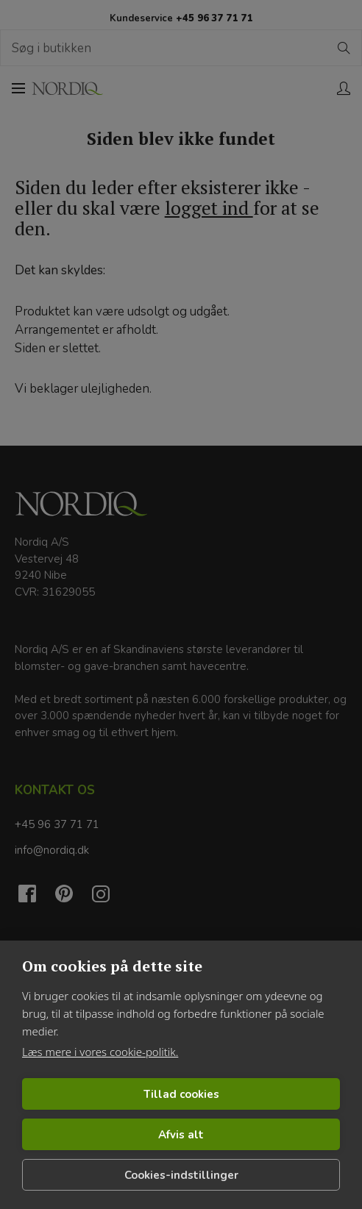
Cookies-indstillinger (181, 1175)
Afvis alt (181, 1134)
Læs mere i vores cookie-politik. (100, 1051)
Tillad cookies (181, 1094)
